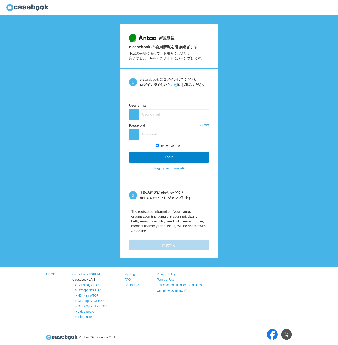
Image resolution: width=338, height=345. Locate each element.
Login (169, 157)
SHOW (204, 125)
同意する (169, 245)
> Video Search (85, 311)
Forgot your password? (168, 168)
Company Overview (170, 290)
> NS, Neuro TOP (87, 295)
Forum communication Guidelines (179, 285)
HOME (50, 274)
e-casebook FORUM (86, 274)
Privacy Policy (166, 274)
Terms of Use (166, 279)
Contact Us (132, 285)
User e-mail (138, 105)
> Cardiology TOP (87, 285)
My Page (131, 274)
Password (137, 125)
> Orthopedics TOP (88, 290)
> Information (84, 317)
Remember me (170, 145)
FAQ (128, 279)
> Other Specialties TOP (91, 306)
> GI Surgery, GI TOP (89, 301)
